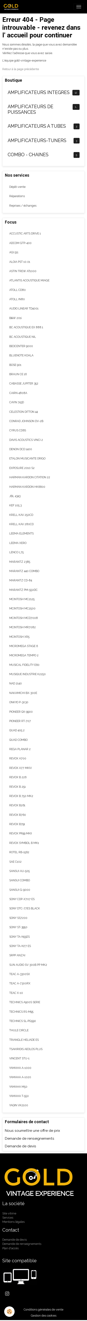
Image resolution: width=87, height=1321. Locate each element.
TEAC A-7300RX (19, 983)
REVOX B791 (17, 824)
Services (7, 1217)
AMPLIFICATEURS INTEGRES (39, 92)
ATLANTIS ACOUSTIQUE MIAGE (29, 280)
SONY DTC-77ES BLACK (24, 908)
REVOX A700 (17, 758)
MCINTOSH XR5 (19, 636)
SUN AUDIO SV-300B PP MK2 (28, 964)
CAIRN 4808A (18, 393)
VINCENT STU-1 (19, 1058)
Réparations (17, 196)
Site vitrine (9, 1213)
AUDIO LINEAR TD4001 (24, 308)
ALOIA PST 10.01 (19, 262)
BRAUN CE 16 (18, 374)
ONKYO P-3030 (18, 702)
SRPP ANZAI (17, 955)
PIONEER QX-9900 (21, 711)
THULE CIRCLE (19, 1030)
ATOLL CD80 (17, 290)
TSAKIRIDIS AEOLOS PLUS (25, 1049)
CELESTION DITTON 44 (23, 411)
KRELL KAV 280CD (21, 524)
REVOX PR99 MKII (20, 833)
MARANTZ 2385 (19, 561)
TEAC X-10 (16, 993)
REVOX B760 (17, 815)
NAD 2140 (15, 683)
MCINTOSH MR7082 (22, 627)
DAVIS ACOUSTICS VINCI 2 (26, 440)
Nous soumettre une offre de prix (32, 1131)
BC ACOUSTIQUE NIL (22, 336)
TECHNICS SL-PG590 (22, 1021)
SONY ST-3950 (18, 927)
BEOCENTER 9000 (21, 346)
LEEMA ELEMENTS (21, 533)
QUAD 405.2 (17, 730)
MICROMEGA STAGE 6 (23, 646)
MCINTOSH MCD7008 (23, 618)
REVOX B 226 (17, 777)
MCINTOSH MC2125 (22, 599)
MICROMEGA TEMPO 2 (24, 655)
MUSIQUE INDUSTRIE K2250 (27, 674)
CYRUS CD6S (17, 430)
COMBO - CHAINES (28, 154)
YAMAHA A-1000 (20, 1068)
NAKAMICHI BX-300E (23, 693)
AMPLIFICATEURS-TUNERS (37, 140)
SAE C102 (15, 861)
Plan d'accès (10, 1248)
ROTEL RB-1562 (19, 852)
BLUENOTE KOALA (21, 355)
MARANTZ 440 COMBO (24, 571)
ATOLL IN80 (17, 299)
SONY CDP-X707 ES (22, 899)
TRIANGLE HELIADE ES (24, 1039)
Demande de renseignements (29, 1138)
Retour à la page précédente (20, 69)
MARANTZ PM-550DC (23, 590)
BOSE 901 (15, 365)
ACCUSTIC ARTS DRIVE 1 (25, 233)
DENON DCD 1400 (20, 449)
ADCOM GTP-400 (20, 243)
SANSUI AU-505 (19, 871)
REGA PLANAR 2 (20, 749)
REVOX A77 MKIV (20, 768)
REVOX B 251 (17, 786)
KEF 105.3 (15, 505)
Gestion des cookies (43, 1315)
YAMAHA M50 (18, 1086)
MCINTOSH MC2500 (22, 608)
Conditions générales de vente (43, 1309)
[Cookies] (9, 1311)
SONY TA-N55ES (19, 936)
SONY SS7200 (18, 918)
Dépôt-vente (17, 187)
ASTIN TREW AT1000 (22, 271)
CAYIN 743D (16, 402)
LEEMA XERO (17, 543)
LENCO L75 (16, 552)
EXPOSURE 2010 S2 (22, 468)
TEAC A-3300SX (19, 974)
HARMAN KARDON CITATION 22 (29, 477)
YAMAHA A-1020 (20, 1077)
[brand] (12, 6)
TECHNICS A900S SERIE (24, 1002)
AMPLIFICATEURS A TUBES (37, 126)
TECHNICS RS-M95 (21, 1011)
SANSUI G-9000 (19, 890)
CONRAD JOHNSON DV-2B (26, 421)
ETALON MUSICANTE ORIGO (27, 458)
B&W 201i (15, 318)
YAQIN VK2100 (18, 1105)
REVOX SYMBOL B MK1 (24, 843)
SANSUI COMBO (19, 880)
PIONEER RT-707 (20, 721)
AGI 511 (13, 252)
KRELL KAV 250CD (21, 515)
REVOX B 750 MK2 (21, 796)
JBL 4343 (14, 496)
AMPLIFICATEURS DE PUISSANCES (30, 109)
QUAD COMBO (18, 740)
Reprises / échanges (22, 205)
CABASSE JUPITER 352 (23, 383)
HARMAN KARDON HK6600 (27, 486)
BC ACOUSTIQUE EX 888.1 (26, 327)
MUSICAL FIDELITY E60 (24, 665)
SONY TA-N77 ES (20, 946)
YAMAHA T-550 (19, 1096)
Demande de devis (20, 1146)
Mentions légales (13, 1221)
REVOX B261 (17, 805)
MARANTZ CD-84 (20, 580)
